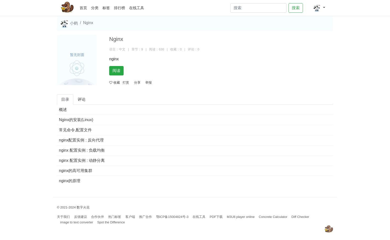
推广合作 (145, 217)
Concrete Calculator (273, 217)
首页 (84, 7)
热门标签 (114, 217)
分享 (137, 82)
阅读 (116, 71)
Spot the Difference (111, 222)
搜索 (296, 8)
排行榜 (119, 8)
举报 (148, 82)
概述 (63, 109)
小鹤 (69, 23)
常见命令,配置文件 (75, 130)
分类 (94, 8)
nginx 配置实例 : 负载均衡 (82, 150)
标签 (106, 8)
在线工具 (136, 8)
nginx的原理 (69, 181)
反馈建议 (80, 217)
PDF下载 (216, 217)
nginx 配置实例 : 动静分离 (82, 160)
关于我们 (63, 217)
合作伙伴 (97, 217)
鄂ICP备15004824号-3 (172, 217)
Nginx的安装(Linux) (76, 120)
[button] (319, 8)
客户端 (130, 217)
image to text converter (76, 222)
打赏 (126, 82)
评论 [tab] (82, 99)
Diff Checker (300, 217)
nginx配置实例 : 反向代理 (81, 140)
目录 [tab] (65, 99)
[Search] (258, 8)
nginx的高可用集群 (75, 171)
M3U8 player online (241, 217)
